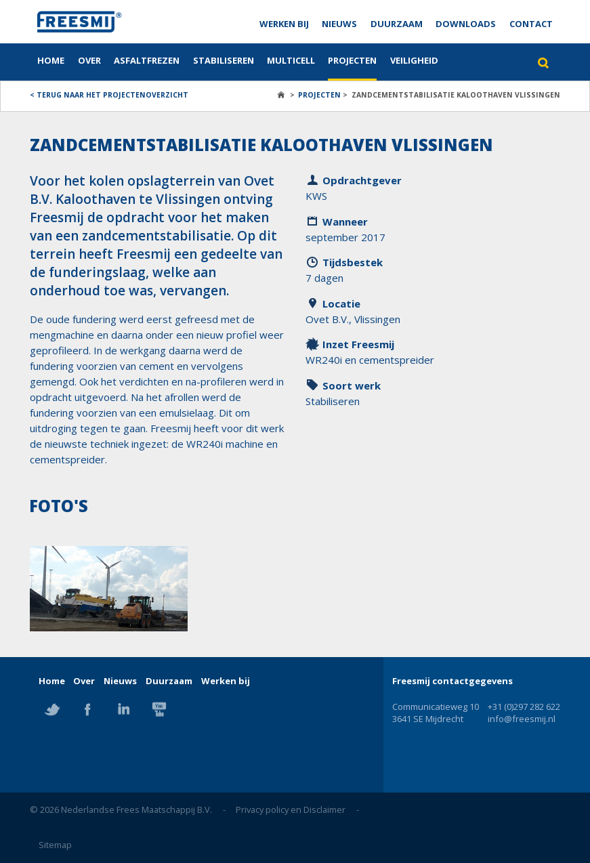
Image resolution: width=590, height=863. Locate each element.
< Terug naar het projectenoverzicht (109, 95)
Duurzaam (397, 24)
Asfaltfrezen (147, 60)
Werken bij (284, 24)
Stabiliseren (223, 60)
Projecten (352, 60)
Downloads (466, 24)
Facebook (87, 709)
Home (50, 60)
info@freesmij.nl (521, 719)
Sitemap (55, 845)
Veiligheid (414, 60)
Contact (531, 24)
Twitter (52, 709)
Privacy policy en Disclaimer (290, 809)
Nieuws (339, 24)
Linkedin (123, 709)
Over (89, 60)
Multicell (291, 60)
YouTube (159, 709)
